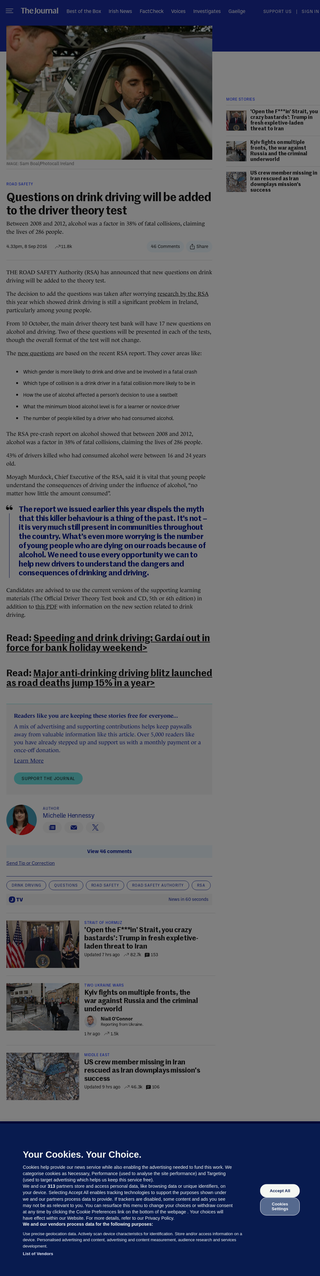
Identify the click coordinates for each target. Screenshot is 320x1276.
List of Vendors (38, 1253)
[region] (160, 1200)
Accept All (280, 1190)
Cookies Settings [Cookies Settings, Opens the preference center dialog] (280, 1206)
